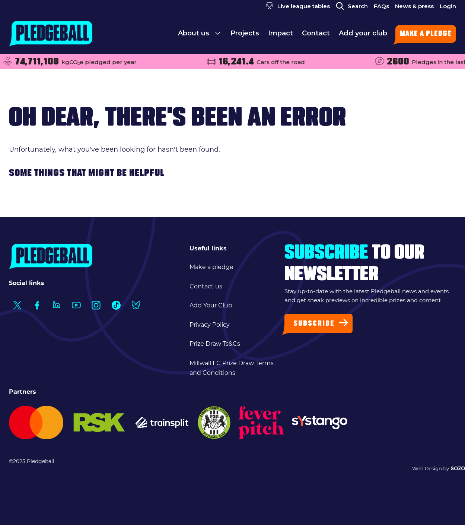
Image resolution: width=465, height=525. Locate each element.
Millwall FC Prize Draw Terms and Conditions (231, 368)
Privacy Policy (209, 324)
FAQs (381, 6)
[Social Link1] (17, 305)
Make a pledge (426, 34)
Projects (244, 35)
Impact (280, 35)
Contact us (205, 286)
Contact (316, 35)
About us (200, 35)
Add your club (363, 35)
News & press (414, 6)
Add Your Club (210, 305)
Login (448, 6)
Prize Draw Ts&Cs (214, 343)
